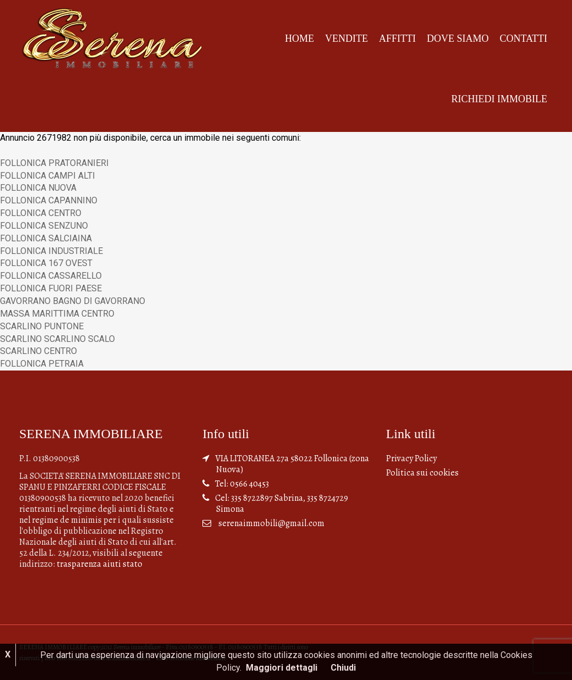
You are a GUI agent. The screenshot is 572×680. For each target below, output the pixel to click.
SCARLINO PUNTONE (42, 326)
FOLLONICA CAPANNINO (48, 200)
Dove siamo (458, 38)
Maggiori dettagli (281, 667)
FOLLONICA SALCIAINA (46, 238)
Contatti (523, 38)
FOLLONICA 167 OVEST (46, 263)
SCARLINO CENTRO (38, 351)
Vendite (346, 38)
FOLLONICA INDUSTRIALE (51, 251)
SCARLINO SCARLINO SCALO (57, 339)
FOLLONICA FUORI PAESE (51, 288)
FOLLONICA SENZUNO (44, 225)
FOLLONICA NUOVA (38, 188)
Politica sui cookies (422, 473)
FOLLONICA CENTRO (40, 213)
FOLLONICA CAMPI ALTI (47, 175)
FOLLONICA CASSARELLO (51, 275)
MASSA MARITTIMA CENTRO (57, 313)
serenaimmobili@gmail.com (271, 523)
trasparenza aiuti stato (99, 564)
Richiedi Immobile (499, 98)
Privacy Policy (411, 458)
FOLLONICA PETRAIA (42, 363)
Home (299, 38)
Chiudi (343, 667)
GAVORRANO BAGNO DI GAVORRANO (72, 301)
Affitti (397, 38)
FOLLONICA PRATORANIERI (54, 163)
